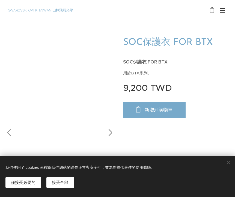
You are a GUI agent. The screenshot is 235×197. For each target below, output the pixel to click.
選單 (222, 10)
